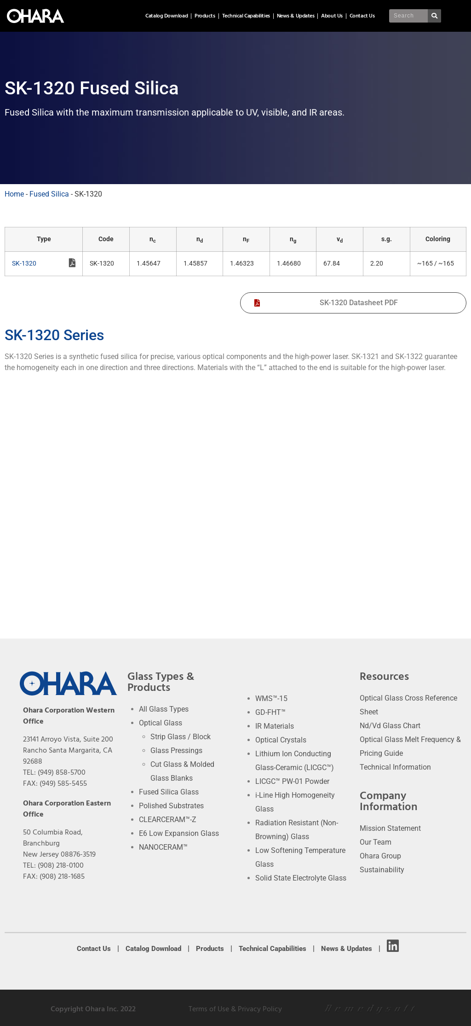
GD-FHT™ (270, 712)
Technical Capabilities (246, 16)
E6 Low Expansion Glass (179, 833)
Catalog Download (166, 16)
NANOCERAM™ (163, 847)
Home (14, 194)
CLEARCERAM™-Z (167, 819)
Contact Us (362, 16)
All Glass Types (164, 709)
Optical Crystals (280, 740)
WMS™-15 (271, 698)
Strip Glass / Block (180, 736)
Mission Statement (390, 828)
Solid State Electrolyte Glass (300, 878)
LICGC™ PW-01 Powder (292, 781)
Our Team (375, 842)
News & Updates (296, 16)
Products (205, 16)
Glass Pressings (176, 750)
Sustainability (382, 869)
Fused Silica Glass (169, 792)
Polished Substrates (171, 805)
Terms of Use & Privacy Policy (235, 1009)
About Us (331, 16)
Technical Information (395, 767)
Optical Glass (160, 723)
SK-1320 (43, 264)
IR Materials (274, 726)
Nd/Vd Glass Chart (390, 725)
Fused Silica (49, 194)
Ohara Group (380, 856)
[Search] (435, 16)
